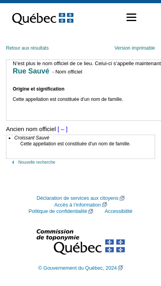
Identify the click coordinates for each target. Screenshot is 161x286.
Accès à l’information (77, 205)
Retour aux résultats (27, 48)
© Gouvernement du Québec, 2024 (77, 268)
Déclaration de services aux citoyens (77, 198)
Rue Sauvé (31, 71)
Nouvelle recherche (36, 162)
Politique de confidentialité (58, 211)
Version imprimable (134, 48)
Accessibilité (118, 211)
